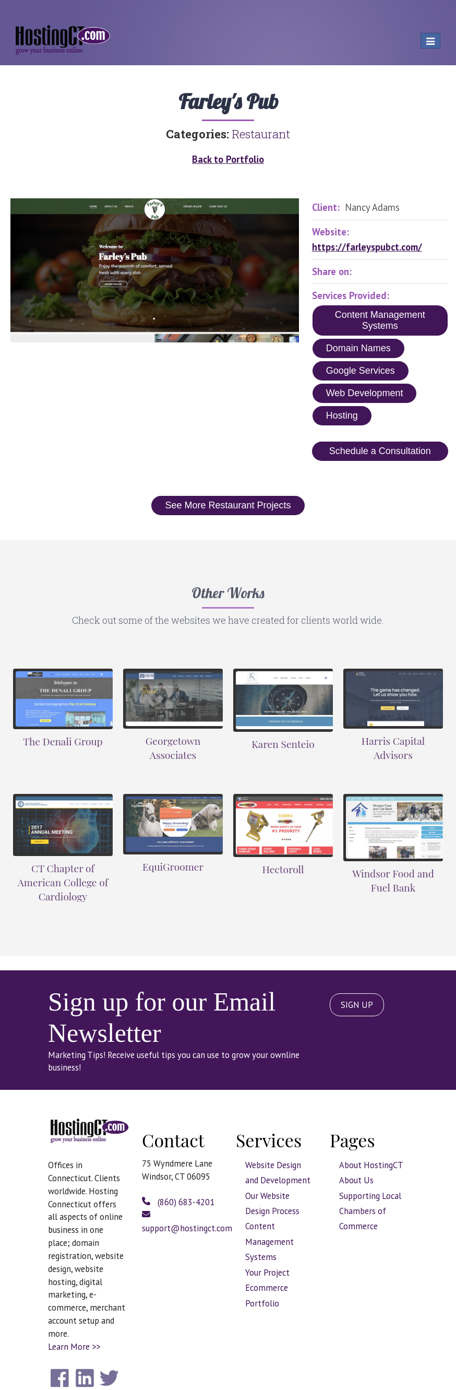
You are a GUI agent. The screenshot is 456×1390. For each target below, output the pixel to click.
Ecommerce (266, 1287)
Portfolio (262, 1303)
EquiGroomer (172, 866)
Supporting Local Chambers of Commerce (370, 1211)
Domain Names (358, 348)
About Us (356, 1180)
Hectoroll (283, 869)
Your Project (267, 1272)
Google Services (360, 370)
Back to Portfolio (228, 159)
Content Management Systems (380, 320)
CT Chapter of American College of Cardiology (63, 882)
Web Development (364, 393)
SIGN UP (357, 1005)
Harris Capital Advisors (393, 748)
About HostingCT (371, 1165)
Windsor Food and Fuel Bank (393, 880)
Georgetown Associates (173, 748)
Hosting (342, 415)
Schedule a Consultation (380, 451)
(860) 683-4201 (178, 1202)
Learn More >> (74, 1346)
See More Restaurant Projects (228, 505)
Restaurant (261, 133)
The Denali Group (63, 741)
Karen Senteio (282, 744)
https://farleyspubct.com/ (367, 247)
